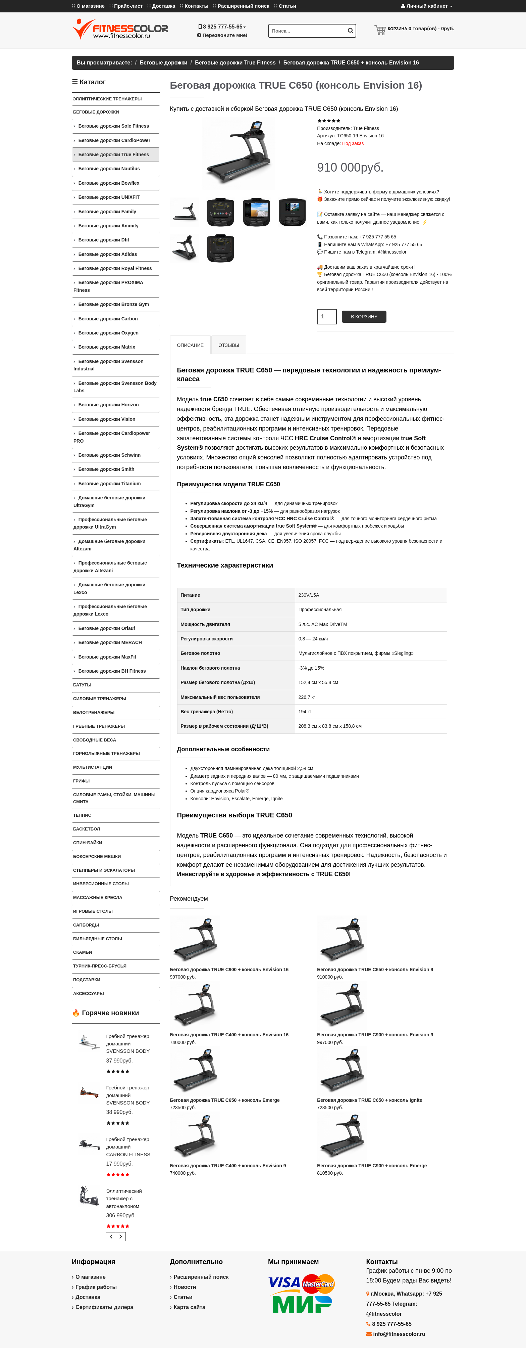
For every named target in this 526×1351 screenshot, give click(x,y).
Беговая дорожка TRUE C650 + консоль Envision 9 (375, 969)
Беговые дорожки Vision (107, 419)
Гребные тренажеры (99, 726)
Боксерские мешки (97, 856)
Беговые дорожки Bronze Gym (113, 304)
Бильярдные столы (97, 938)
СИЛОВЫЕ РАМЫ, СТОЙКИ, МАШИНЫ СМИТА (114, 798)
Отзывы (228, 345)
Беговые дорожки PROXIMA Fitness (108, 286)
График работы (96, 1287)
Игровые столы (93, 911)
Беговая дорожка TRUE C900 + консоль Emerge (372, 1165)
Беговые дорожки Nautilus (109, 168)
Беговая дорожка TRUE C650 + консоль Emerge (225, 1100)
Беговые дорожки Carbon (108, 318)
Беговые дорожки (96, 112)
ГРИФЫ (81, 780)
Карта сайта (189, 1307)
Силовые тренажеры (99, 698)
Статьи (183, 1297)
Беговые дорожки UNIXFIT (109, 197)
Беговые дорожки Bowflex (109, 183)
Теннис (82, 815)
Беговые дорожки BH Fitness (112, 671)
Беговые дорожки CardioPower (114, 140)
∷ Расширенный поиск (241, 6)
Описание (190, 345)
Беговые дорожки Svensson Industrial (108, 365)
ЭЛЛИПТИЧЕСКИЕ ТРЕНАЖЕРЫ (107, 98)
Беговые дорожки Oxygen (108, 332)
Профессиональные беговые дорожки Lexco (110, 610)
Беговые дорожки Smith (106, 469)
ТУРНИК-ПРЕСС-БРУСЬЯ (99, 966)
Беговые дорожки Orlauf (106, 628)
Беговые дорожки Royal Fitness (115, 268)
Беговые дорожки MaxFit (107, 657)
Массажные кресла (97, 897)
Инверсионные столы (101, 883)
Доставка (87, 1297)
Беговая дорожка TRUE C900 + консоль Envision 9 (375, 1034)
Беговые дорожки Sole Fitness (113, 126)
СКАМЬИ (82, 952)
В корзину (364, 316)
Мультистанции (92, 767)
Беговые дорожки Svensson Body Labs (115, 386)
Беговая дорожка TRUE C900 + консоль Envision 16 (229, 969)
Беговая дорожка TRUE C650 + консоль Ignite (369, 1100)
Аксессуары (88, 993)
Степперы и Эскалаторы (104, 870)
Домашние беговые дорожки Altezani (109, 545)
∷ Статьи (285, 6)
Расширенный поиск (201, 1277)
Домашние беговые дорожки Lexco (109, 588)
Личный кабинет (427, 6)
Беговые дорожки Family (107, 211)
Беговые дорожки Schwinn (109, 455)
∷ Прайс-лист (126, 6)
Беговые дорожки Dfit (103, 239)
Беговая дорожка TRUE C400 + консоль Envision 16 (229, 1034)
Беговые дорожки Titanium (109, 483)
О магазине (90, 1277)
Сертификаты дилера (104, 1307)
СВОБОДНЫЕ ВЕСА (94, 739)
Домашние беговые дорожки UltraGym (109, 501)
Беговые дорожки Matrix (106, 347)
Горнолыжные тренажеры (106, 753)
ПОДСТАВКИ (86, 979)
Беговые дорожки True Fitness (113, 154)
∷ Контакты (194, 6)
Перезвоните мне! (222, 35)
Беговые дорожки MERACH (110, 642)
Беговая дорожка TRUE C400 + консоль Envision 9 (228, 1165)
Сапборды (86, 925)
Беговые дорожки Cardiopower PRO (111, 437)
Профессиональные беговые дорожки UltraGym (110, 523)
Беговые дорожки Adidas (107, 254)
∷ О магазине (88, 6)
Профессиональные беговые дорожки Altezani (110, 566)
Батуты (82, 684)
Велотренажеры (93, 712)
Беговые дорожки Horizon (108, 404)
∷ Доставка (161, 6)
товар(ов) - (431, 28)
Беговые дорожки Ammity (108, 225)
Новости (185, 1287)
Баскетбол (86, 828)
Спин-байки (87, 842)
